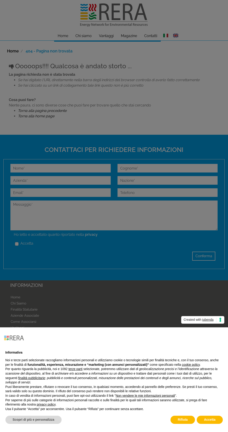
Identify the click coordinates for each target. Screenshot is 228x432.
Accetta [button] (210, 419)
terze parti (75, 369)
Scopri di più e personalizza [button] (33, 419)
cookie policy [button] (191, 364)
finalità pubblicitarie (31, 378)
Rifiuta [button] (183, 419)
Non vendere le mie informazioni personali (145, 395)
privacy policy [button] (46, 404)
